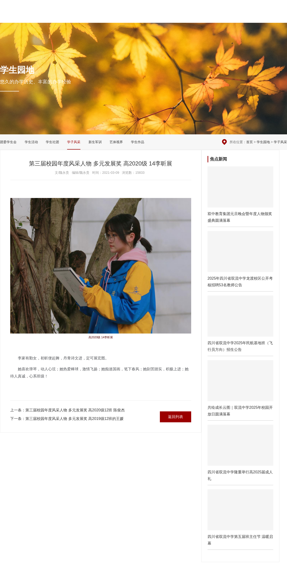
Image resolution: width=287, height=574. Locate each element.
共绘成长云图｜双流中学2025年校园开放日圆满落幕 (240, 390)
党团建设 (198, 17)
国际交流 (240, 17)
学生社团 (52, 142)
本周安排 (238, 7)
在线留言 (256, 7)
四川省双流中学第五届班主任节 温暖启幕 (240, 519)
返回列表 (175, 417)
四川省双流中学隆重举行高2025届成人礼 (240, 455)
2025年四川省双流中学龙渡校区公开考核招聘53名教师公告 (240, 261)
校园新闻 (136, 17)
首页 (249, 142)
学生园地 (219, 17)
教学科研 (177, 17)
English (280, 17)
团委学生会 (8, 142)
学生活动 (31, 142)
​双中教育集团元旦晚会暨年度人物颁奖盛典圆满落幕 (240, 196)
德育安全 (157, 17)
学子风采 (73, 142)
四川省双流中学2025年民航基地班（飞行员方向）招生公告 (240, 326)
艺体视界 (116, 142)
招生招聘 (261, 17)
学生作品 (137, 142)
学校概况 (115, 17)
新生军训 (95, 142)
